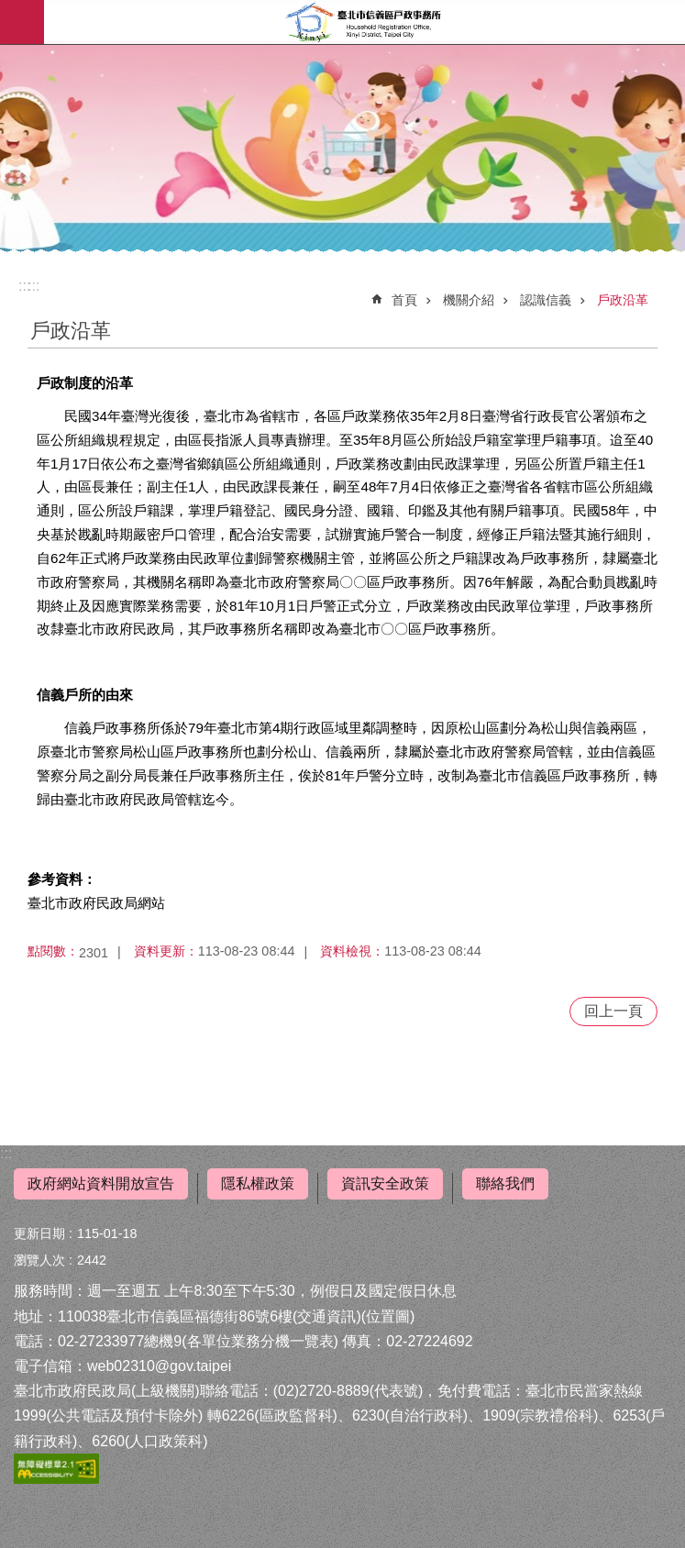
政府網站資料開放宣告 (101, 1183)
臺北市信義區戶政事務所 (364, 22)
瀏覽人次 (39, 1260)
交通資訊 (326, 1316)
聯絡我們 (505, 1183)
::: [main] (33, 285)
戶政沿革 (622, 300)
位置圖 (388, 1316)
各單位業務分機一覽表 (260, 1341)
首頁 (404, 300)
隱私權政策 (257, 1183)
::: (6, 1153)
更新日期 (39, 1233)
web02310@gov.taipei (159, 1366)
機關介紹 (468, 300)
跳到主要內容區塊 (9, 9)
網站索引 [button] (22, 22)
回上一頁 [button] (613, 1011)
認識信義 (545, 300)
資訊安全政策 (385, 1183)
